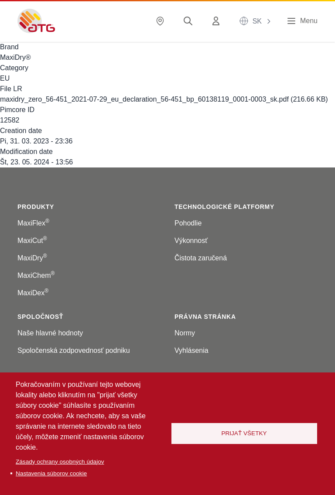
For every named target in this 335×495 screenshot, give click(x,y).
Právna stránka (205, 316)
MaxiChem (36, 275)
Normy (184, 333)
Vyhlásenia (191, 350)
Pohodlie (188, 223)
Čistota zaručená (200, 258)
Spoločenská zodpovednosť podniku (73, 350)
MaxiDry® (15, 57)
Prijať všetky (244, 433)
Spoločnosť (40, 316)
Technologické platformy (224, 206)
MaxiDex (32, 293)
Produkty (35, 206)
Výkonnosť (191, 240)
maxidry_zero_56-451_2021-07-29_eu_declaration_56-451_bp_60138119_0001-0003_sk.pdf (144, 99)
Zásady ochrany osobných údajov (60, 461)
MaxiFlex (33, 223)
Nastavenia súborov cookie (51, 473)
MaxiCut (32, 240)
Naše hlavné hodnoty (50, 333)
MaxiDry (32, 258)
